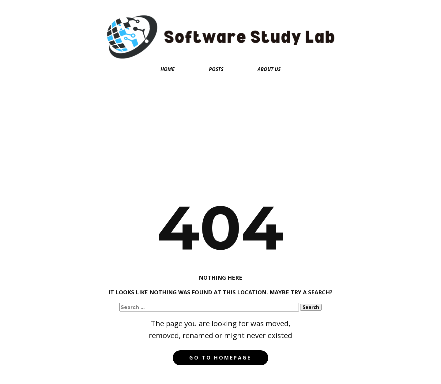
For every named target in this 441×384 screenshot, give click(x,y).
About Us (269, 69)
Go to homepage (220, 357)
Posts (216, 69)
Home (167, 69)
